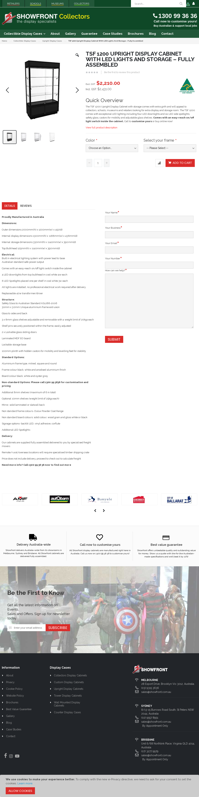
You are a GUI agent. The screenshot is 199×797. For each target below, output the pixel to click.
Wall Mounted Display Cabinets (67, 711)
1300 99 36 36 (177, 15)
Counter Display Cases (67, 718)
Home (4, 41)
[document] (99, 786)
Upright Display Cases (52, 41)
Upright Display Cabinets (68, 695)
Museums (57, 3)
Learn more (24, 783)
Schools (35, 3)
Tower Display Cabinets (68, 702)
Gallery (10, 722)
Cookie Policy (14, 695)
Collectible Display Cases (25, 41)
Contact (10, 742)
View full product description (101, 127)
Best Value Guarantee (18, 715)
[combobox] (158, 3)
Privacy (10, 688)
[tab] (9, 212)
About (9, 682)
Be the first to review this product (122, 72)
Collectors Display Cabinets (70, 682)
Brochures (12, 709)
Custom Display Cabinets (69, 688)
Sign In (193, 3)
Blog (9, 729)
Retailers (13, 3)
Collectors (81, 3)
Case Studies (13, 736)
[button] (77, 58)
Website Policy (15, 702)
